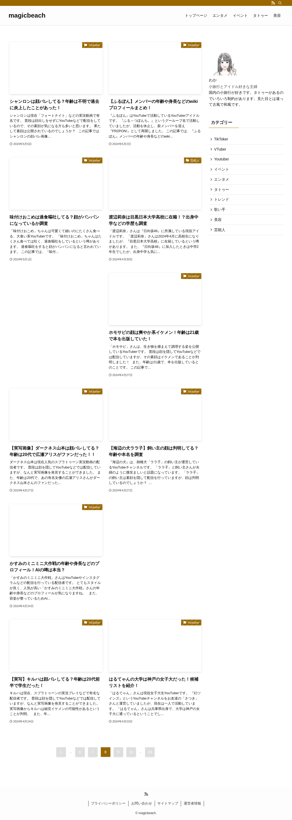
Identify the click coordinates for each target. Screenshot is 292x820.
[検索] (280, 3)
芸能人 (221, 239)
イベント (222, 173)
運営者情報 (192, 803)
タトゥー (222, 195)
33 (150, 752)
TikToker (222, 140)
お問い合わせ (141, 803)
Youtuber (222, 162)
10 (131, 752)
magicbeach (27, 15)
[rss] (273, 3)
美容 (219, 228)
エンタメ (222, 184)
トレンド (222, 206)
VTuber (221, 150)
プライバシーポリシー (108, 803)
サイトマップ (167, 803)
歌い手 (221, 217)
